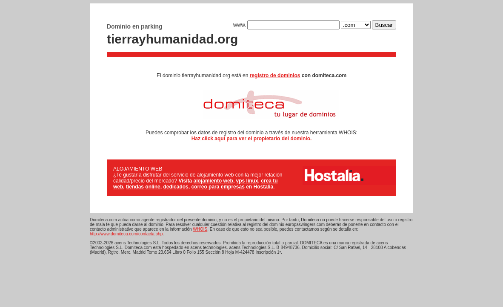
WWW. (286, 25)
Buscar (384, 25)
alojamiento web (213, 181)
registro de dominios (275, 75)
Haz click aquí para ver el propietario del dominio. (251, 139)
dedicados (175, 187)
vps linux (247, 181)
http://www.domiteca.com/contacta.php (126, 234)
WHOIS (200, 229)
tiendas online (143, 187)
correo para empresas (217, 187)
